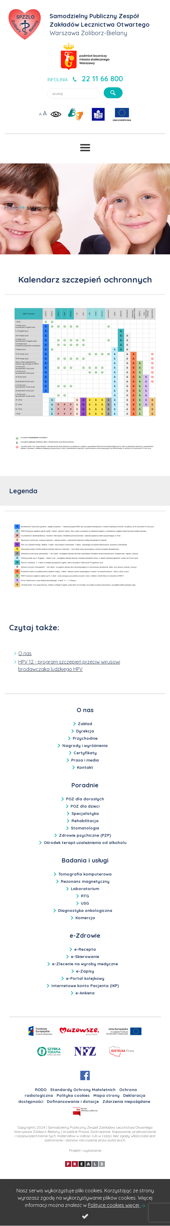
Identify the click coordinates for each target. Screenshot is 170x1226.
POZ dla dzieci (85, 806)
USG (85, 903)
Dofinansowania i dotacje (73, 1101)
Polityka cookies (73, 1095)
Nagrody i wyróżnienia (85, 745)
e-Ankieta (85, 992)
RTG (85, 895)
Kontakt (85, 767)
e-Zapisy (85, 971)
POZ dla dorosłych (85, 798)
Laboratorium (85, 888)
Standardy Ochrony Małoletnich (83, 1089)
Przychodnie (85, 738)
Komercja (85, 917)
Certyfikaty (85, 752)
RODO (41, 1089)
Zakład (85, 723)
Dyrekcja (85, 731)
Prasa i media (85, 760)
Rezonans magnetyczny (85, 881)
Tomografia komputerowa (85, 874)
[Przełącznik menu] (85, 147)
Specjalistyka (85, 813)
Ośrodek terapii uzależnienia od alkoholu (85, 842)
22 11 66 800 (102, 78)
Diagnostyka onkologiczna (85, 910)
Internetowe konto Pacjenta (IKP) (85, 985)
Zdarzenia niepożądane (126, 1101)
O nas (25, 653)
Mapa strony (106, 1095)
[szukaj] (113, 92)
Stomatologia (85, 828)
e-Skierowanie (85, 956)
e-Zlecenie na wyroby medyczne (85, 963)
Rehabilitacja (85, 820)
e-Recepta (85, 949)
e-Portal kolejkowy (85, 978)
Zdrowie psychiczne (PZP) (85, 835)
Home (11, 208)
